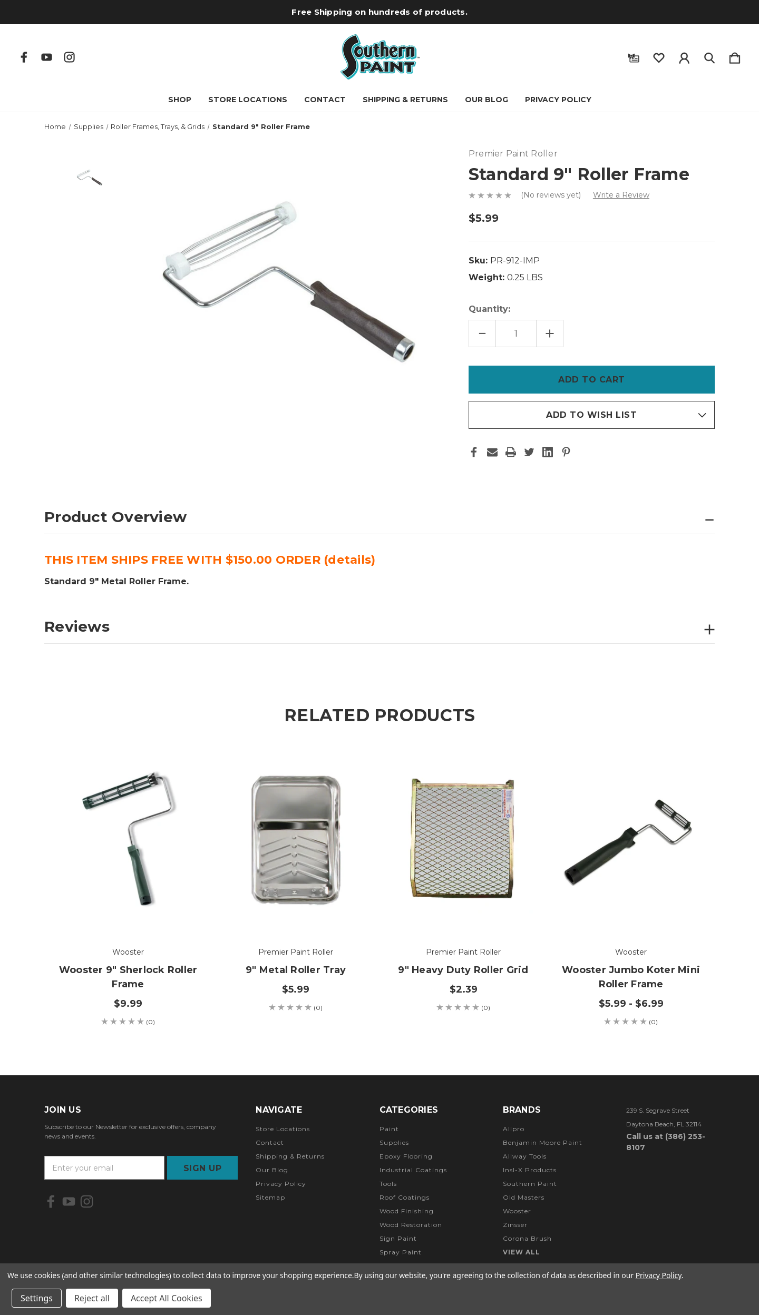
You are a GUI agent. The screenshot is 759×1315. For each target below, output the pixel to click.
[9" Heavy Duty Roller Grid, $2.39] (463, 840)
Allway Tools (525, 1156)
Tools (388, 1184)
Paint (389, 1129)
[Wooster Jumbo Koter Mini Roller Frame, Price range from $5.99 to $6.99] (631, 840)
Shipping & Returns (405, 99)
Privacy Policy (558, 99)
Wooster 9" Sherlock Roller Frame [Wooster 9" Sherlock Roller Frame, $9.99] (128, 977)
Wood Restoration (411, 1225)
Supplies (394, 1142)
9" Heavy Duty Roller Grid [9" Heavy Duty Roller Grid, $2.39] (463, 970)
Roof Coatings (405, 1197)
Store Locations (247, 99)
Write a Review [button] (621, 195)
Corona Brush (527, 1238)
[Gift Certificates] (633, 56)
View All (521, 1252)
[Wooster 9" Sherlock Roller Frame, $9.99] (128, 840)
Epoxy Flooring (406, 1156)
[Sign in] (684, 56)
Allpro (513, 1129)
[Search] (709, 56)
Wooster (517, 1211)
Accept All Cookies (166, 1298)
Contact (325, 99)
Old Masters (523, 1197)
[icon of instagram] (69, 57)
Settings (37, 1298)
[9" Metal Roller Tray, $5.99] (295, 840)
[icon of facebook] (24, 57)
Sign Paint (398, 1238)
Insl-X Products (530, 1170)
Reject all (92, 1298)
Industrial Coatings (413, 1170)
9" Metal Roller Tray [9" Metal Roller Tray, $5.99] (296, 970)
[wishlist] (659, 56)
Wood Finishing (407, 1211)
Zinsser (515, 1225)
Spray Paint (401, 1252)
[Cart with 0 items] (734, 56)
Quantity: (489, 309)
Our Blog (486, 99)
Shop (179, 99)
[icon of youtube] (46, 57)
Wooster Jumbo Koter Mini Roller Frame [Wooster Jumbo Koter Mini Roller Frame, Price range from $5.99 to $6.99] (631, 977)
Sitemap (270, 1197)
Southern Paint (530, 1184)
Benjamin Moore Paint (542, 1142)
